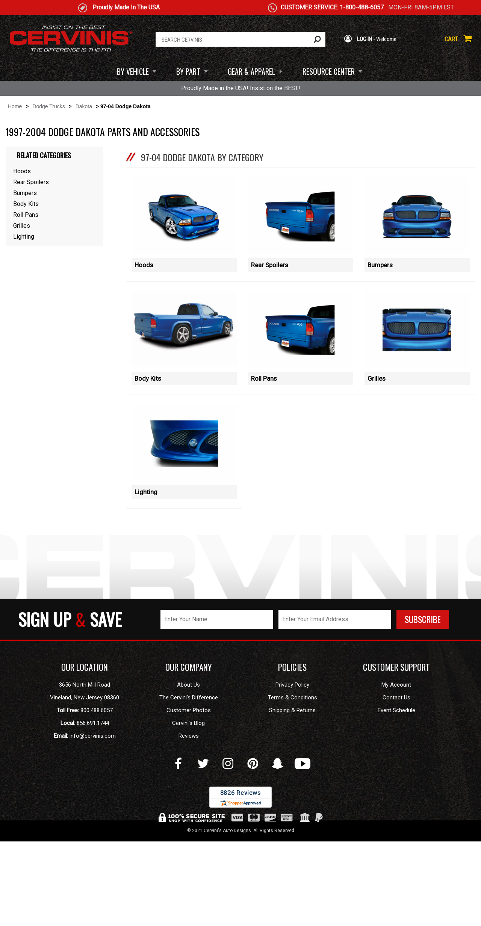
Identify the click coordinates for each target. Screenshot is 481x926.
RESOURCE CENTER (329, 71)
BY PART (188, 71)
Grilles (377, 406)
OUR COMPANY (188, 751)
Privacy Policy (292, 769)
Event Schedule (396, 794)
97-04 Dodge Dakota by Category (202, 157)
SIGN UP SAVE (70, 703)
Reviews (188, 820)
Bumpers (380, 265)
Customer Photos (188, 794)
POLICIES (292, 751)
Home (15, 106)
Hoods (144, 265)
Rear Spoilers (269, 265)
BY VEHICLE (133, 71)
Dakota (84, 106)
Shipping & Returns (292, 794)
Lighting (146, 548)
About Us (188, 769)
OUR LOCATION (84, 751)
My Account (396, 769)
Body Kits (148, 406)
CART (458, 39)
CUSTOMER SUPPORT (396, 751)
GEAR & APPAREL (251, 71)
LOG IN (358, 39)
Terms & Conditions (292, 782)
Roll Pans (264, 406)
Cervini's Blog (188, 807)
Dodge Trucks (48, 106)
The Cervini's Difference (188, 782)
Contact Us (396, 782)
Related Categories (44, 155)
